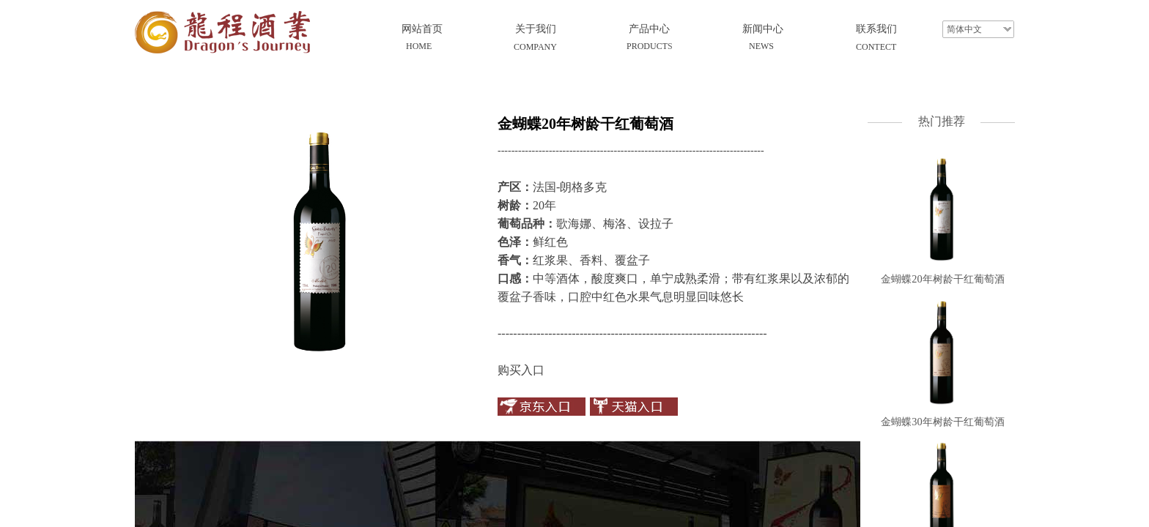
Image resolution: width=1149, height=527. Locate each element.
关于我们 (535, 28)
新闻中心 (762, 28)
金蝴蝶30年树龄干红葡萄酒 (942, 421)
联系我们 (876, 28)
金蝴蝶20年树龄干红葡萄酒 (942, 279)
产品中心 (649, 28)
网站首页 (422, 28)
